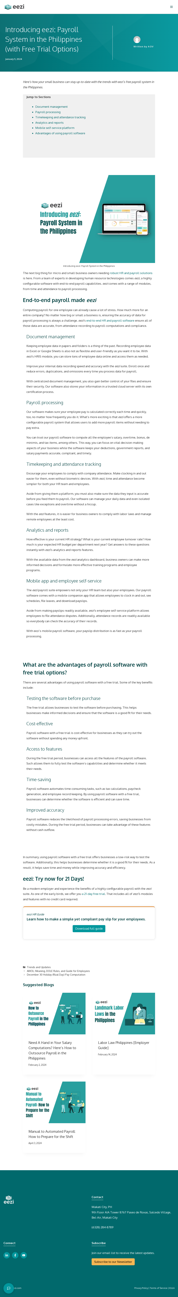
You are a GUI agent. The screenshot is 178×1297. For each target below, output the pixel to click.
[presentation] (54, 1013)
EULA (172, 1288)
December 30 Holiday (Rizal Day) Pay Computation (56, 974)
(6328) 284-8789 (103, 1227)
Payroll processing (47, 112)
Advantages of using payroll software (60, 133)
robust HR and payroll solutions (131, 273)
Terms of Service (158, 1288)
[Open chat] (8, 1288)
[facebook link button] (15, 1255)
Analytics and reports (49, 122)
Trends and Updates (39, 967)
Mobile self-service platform (54, 128)
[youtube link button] (24, 1255)
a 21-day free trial (93, 894)
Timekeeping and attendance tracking (60, 117)
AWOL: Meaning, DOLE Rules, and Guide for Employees (58, 970)
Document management (51, 106)
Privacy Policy (141, 1288)
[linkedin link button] (6, 1255)
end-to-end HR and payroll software (110, 320)
